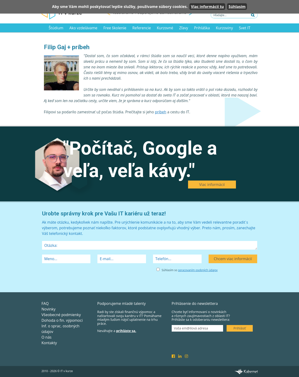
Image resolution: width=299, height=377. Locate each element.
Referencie (141, 27)
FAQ (45, 303)
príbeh (160, 112)
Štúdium (56, 27)
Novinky (49, 309)
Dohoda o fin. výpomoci (62, 320)
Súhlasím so (190, 270)
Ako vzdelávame (83, 27)
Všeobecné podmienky (61, 314)
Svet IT (244, 27)
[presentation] (77, 276)
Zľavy (183, 27)
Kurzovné (165, 27)
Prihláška (202, 27)
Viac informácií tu (207, 6)
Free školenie (114, 27)
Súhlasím (237, 6)
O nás (47, 337)
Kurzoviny (224, 27)
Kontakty (49, 342)
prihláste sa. (126, 331)
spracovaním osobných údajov (198, 270)
